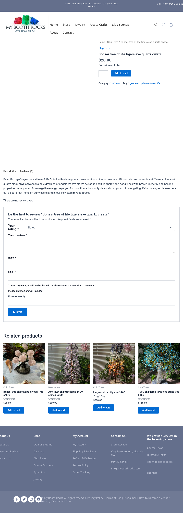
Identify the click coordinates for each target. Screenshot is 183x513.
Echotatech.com (61, 502)
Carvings (39, 452)
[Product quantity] (103, 73)
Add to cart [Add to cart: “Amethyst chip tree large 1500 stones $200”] (60, 412)
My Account (79, 445)
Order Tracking (81, 473)
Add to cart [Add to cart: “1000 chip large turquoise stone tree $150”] (149, 412)
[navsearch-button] (157, 24)
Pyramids (39, 473)
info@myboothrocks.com (126, 470)
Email (12, 272)
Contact (68, 32)
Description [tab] (10, 171)
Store (66, 25)
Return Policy (80, 466)
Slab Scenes (120, 25)
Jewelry (80, 25)
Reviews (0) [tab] (27, 171)
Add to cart (121, 73)
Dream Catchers (43, 466)
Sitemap (152, 474)
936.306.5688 (119, 463)
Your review (17, 236)
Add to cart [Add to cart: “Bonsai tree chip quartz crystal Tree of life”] (15, 412)
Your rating (13, 228)
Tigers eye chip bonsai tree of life (145, 83)
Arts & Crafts (98, 25)
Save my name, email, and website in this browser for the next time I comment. (53, 286)
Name (12, 258)
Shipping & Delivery (84, 452)
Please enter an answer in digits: (25, 291)
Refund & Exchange (84, 459)
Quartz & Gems (43, 445)
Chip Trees (114, 42)
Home (54, 25)
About (54, 32)
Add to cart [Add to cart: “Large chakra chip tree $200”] (105, 409)
